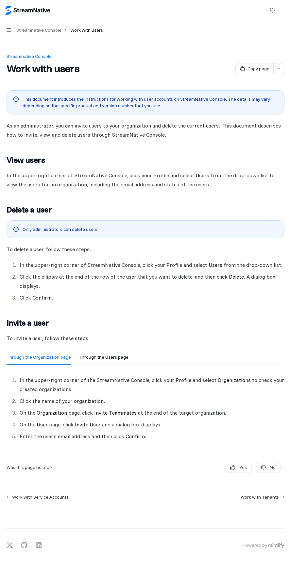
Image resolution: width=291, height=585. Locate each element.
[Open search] (260, 10)
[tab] (39, 356)
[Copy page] (254, 68)
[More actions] (282, 10)
